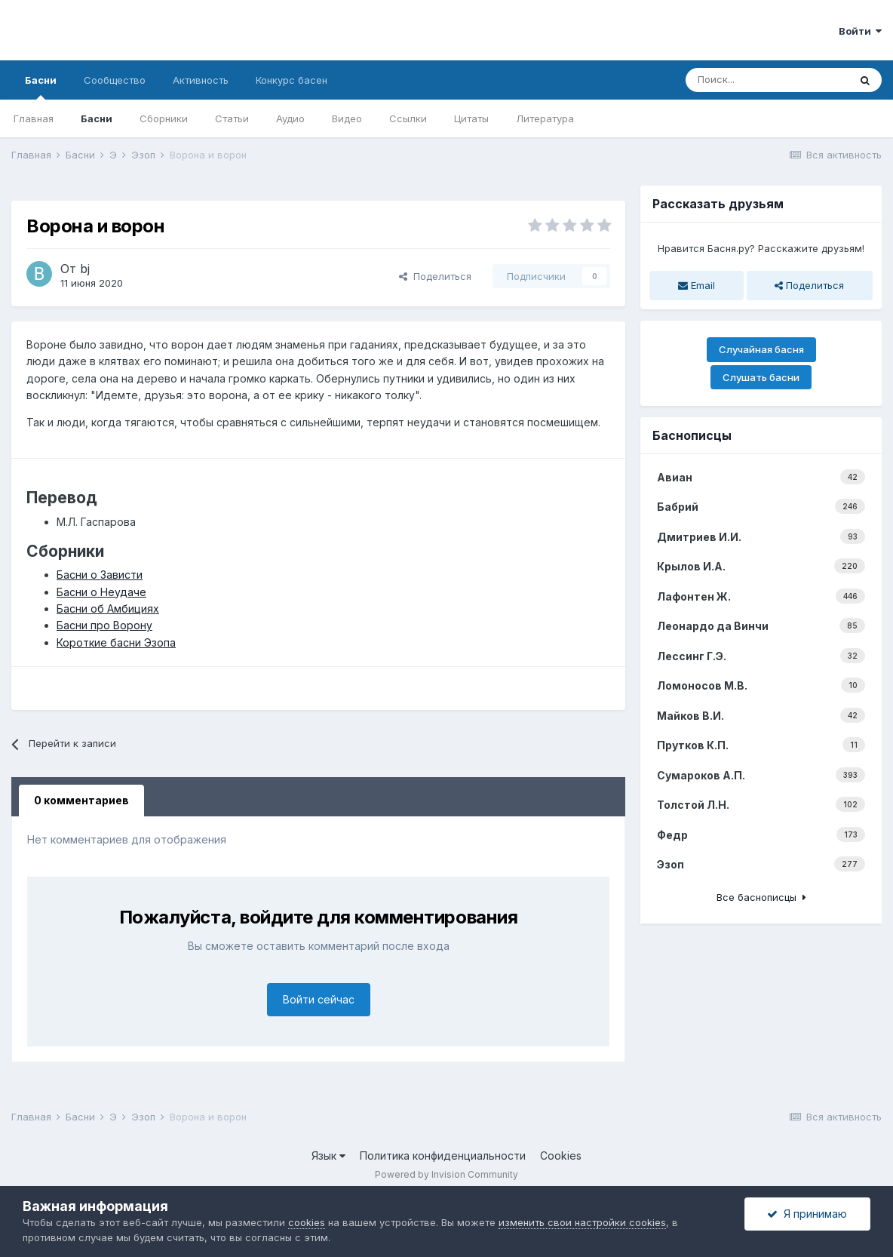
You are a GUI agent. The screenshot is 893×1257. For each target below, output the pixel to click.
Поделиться (435, 276)
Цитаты (471, 118)
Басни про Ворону (104, 625)
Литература (545, 118)
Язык (328, 1155)
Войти (860, 31)
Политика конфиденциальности (443, 1155)
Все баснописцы (761, 897)
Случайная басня (761, 349)
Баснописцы (692, 435)
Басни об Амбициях (108, 608)
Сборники (164, 118)
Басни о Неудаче (101, 591)
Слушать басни (761, 377)
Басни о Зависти (100, 574)
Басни (41, 87)
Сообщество (115, 80)
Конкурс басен (291, 80)
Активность (201, 80)
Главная (34, 118)
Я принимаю (807, 1213)
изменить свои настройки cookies (582, 1222)
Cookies (561, 1155)
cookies (306, 1222)
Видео (347, 118)
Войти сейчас (318, 999)
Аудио (290, 118)
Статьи (232, 118)
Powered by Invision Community (446, 1174)
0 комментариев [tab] (81, 800)
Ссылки (408, 118)
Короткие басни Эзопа (116, 642)
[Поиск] (767, 80)
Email (696, 285)
